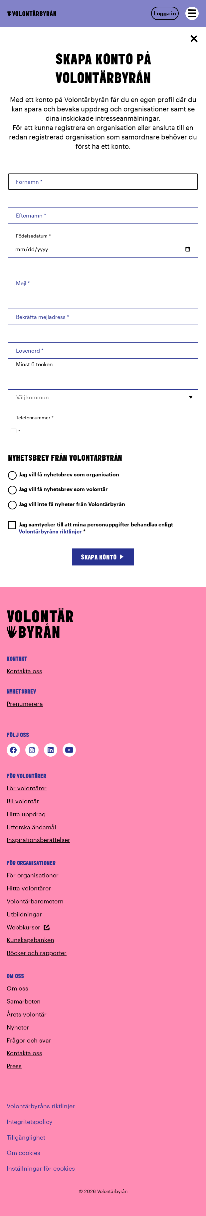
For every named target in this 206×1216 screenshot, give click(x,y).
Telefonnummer (35, 417)
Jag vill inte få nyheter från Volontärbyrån (66, 504)
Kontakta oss (24, 671)
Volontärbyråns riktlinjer (50, 531)
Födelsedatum (33, 236)
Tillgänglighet (26, 1137)
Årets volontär (27, 1014)
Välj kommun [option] (32, 397)
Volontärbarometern (35, 901)
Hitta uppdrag (26, 814)
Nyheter (18, 1027)
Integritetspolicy (30, 1121)
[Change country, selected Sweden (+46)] (15, 431)
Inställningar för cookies (41, 1168)
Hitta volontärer (29, 888)
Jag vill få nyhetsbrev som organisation (63, 474)
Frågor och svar (29, 1040)
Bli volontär (23, 801)
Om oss (17, 988)
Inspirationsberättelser (38, 839)
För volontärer (27, 788)
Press (14, 1066)
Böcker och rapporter (37, 952)
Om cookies (23, 1152)
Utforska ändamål (31, 827)
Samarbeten (24, 1001)
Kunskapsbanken (30, 939)
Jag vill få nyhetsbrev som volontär (58, 489)
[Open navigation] (192, 13)
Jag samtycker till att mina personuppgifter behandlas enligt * (90, 528)
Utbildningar (24, 914)
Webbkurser (28, 927)
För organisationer (33, 875)
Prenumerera (25, 703)
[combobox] (103, 397)
